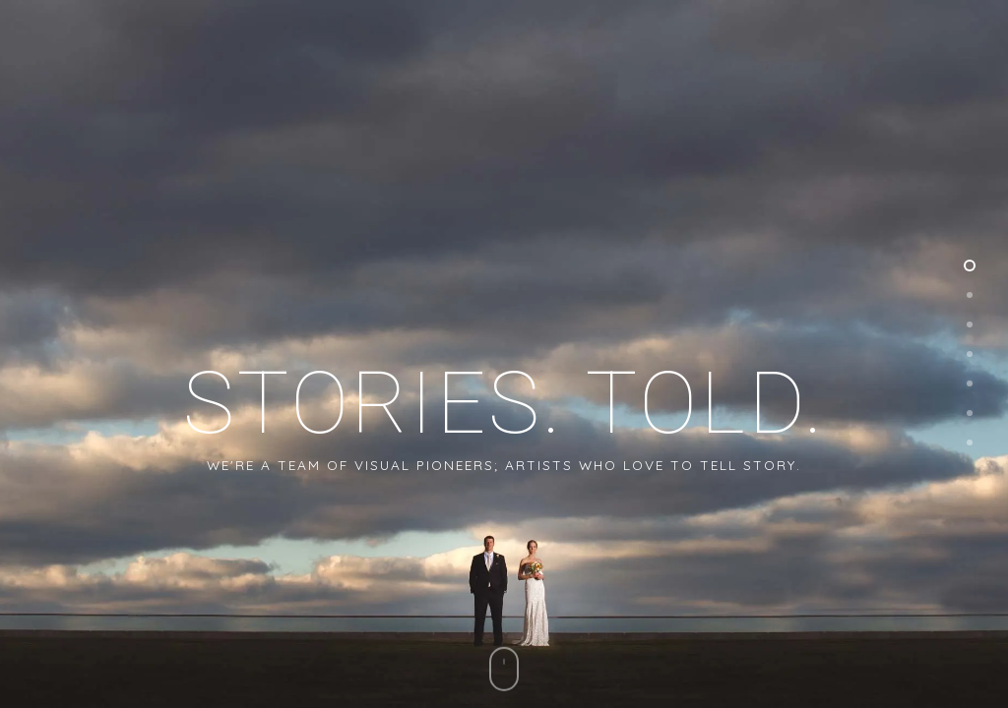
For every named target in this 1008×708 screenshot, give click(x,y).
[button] (968, 64)
